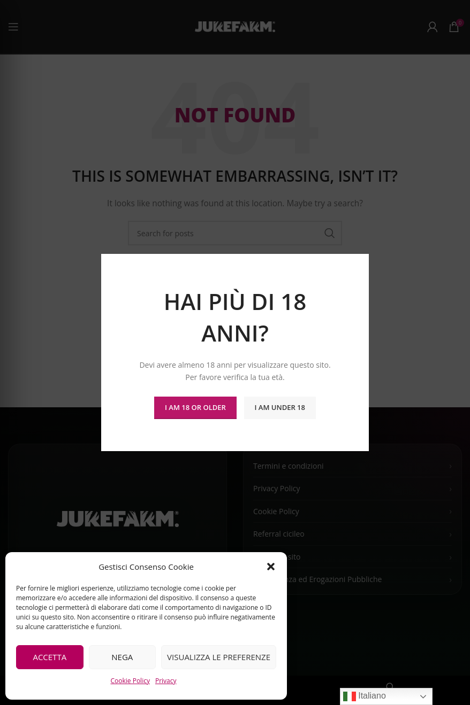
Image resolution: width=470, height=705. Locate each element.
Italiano (364, 696)
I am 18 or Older (195, 407)
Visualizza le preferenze (218, 657)
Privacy (166, 680)
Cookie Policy (129, 680)
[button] (271, 566)
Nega (122, 657)
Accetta (49, 657)
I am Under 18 (280, 407)
